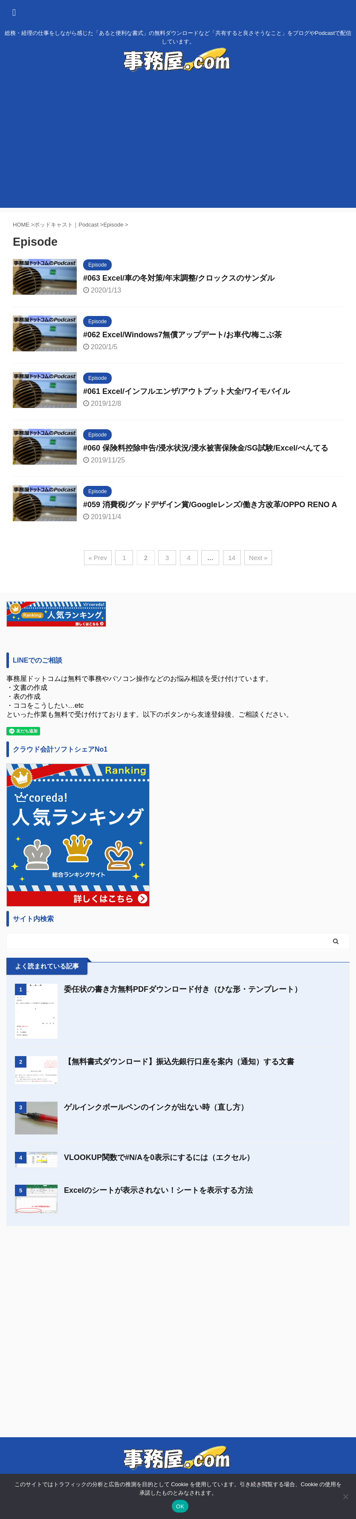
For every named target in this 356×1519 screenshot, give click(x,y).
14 (231, 557)
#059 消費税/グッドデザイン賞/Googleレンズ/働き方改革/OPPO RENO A (210, 504)
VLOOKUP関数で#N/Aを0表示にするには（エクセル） (159, 1157)
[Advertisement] (178, 148)
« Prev (98, 557)
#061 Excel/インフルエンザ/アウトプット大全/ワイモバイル (186, 391)
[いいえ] (345, 1496)
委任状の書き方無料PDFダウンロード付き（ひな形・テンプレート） (183, 989)
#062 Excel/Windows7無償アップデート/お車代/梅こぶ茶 (182, 334)
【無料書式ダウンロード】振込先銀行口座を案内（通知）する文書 (179, 1061)
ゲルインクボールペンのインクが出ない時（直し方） (156, 1107)
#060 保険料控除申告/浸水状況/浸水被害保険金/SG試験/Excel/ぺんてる (205, 448)
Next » (258, 557)
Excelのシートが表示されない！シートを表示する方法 (158, 1190)
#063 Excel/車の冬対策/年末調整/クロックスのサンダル (179, 278)
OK (180, 1506)
